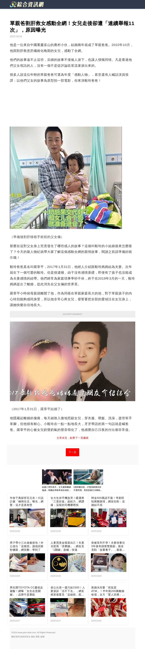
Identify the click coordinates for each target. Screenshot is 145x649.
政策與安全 (25, 636)
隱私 (38, 636)
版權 (42, 636)
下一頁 (72, 452)
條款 (33, 636)
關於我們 (15, 636)
